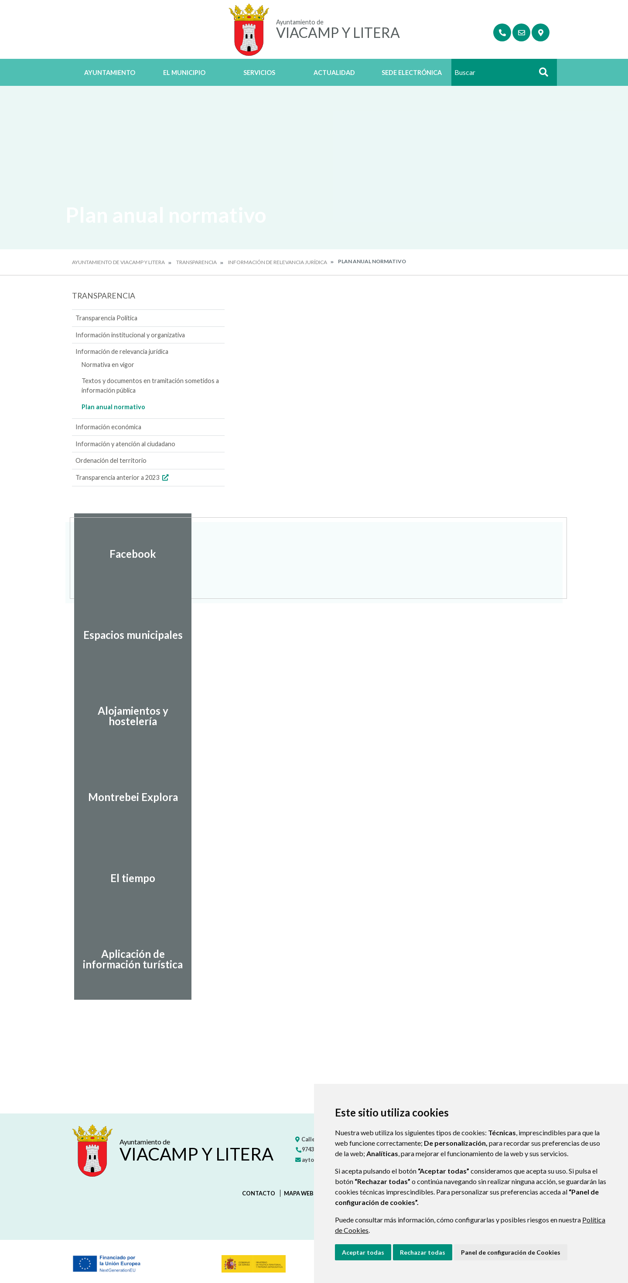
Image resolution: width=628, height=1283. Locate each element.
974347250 (312, 1149)
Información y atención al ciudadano (125, 444)
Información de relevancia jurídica (277, 262)
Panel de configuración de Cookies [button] (510, 1252)
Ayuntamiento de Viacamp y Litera (118, 262)
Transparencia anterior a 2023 (123, 477)
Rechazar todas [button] (422, 1252)
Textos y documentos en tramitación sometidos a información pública (150, 385)
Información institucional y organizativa (130, 335)
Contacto (258, 1193)
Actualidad (334, 72)
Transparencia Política (106, 318)
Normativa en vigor (108, 364)
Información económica (108, 427)
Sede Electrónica (412, 72)
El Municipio (184, 72)
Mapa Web (299, 1193)
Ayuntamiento (109, 72)
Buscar (540, 75)
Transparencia (196, 262)
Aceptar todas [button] (363, 1252)
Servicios (259, 72)
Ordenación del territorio (111, 460)
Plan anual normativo (113, 407)
